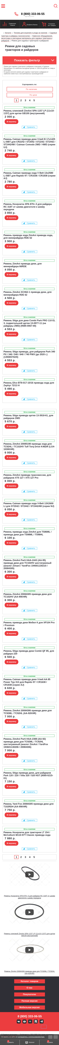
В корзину (11, 122)
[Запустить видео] (29, 874)
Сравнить (29, 127)
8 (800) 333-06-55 (33, 14)
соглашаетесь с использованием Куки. (31, 1037)
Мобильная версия (29, 1007)
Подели (32, 1026)
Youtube (24, 1021)
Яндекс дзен (30, 1021)
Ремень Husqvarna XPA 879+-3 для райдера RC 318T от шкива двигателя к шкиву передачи (29, 897)
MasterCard (21, 1026)
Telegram (42, 1021)
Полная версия (29, 1001)
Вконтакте (19, 1021)
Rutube (36, 1021)
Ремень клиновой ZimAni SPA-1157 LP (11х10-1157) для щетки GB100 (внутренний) (29, 935)
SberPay (44, 1027)
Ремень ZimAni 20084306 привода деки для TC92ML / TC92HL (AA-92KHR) (29, 972)
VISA (12, 1026)
